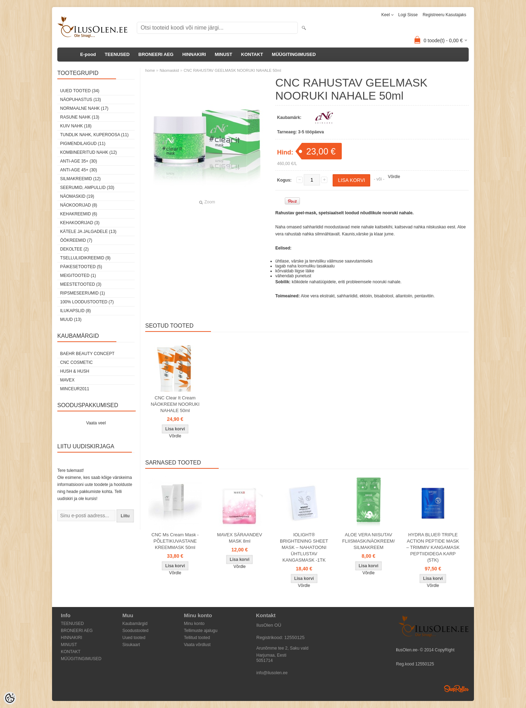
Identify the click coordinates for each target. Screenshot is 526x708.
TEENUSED (117, 54)
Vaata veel (96, 423)
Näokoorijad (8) (78, 205)
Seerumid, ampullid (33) (87, 187)
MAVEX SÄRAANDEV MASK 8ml (239, 538)
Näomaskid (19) (77, 196)
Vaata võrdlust (197, 644)
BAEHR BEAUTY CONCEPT (87, 353)
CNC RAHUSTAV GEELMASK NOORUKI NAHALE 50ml (232, 70)
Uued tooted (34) (80, 90)
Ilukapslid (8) (75, 310)
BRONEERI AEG (156, 54)
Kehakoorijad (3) (80, 222)
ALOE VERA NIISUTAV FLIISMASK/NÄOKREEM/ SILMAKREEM (368, 541)
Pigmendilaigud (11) (82, 143)
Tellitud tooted (197, 637)
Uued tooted (133, 637)
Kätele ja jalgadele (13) (88, 231)
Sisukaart (131, 644)
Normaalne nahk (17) (84, 108)
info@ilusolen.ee (272, 672)
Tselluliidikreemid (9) (85, 257)
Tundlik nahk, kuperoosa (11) (94, 134)
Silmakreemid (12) (80, 178)
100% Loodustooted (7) (87, 301)
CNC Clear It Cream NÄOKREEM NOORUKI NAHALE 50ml (175, 404)
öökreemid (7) (76, 240)
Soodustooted (135, 630)
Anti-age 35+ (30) (78, 161)
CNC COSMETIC (76, 362)
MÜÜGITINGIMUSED (294, 54)
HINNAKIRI (194, 54)
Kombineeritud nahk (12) (88, 152)
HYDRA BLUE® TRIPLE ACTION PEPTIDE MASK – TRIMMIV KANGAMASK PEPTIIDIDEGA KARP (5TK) (433, 547)
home (150, 70)
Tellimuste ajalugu (200, 630)
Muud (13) (71, 319)
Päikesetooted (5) (81, 266)
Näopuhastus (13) (80, 99)
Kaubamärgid (134, 623)
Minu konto (194, 623)
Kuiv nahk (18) (75, 126)
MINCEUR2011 (74, 388)
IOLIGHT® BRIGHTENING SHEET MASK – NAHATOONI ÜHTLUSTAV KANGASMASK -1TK (304, 547)
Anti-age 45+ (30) (78, 169)
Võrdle (394, 176)
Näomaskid (169, 70)
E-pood (88, 54)
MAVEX (67, 380)
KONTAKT (252, 54)
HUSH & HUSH (74, 371)
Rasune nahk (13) (79, 117)
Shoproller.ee (456, 688)
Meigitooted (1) (78, 275)
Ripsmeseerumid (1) (82, 293)
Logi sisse (408, 14)
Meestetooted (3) (80, 284)
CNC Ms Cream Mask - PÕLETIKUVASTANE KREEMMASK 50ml (175, 541)
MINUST (223, 54)
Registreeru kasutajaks (444, 14)
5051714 (264, 660)
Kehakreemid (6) (78, 213)
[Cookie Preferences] (10, 698)
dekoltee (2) (74, 249)
